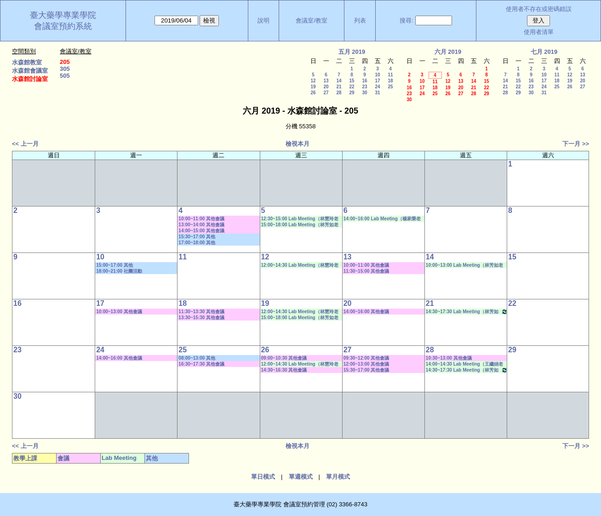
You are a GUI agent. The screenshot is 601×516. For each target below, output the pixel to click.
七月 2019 (544, 51)
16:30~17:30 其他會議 (201, 364)
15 (351, 80)
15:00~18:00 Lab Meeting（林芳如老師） (299, 225)
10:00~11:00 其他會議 (201, 218)
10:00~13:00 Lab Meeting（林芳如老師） (464, 265)
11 (390, 74)
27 (325, 92)
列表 (360, 20)
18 (390, 80)
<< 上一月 (25, 143)
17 (377, 80)
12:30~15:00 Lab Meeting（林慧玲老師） (299, 219)
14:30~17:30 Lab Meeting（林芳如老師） (467, 312)
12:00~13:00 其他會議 (366, 364)
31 (377, 92)
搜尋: (406, 20)
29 (351, 92)
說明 (263, 20)
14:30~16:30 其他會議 (284, 370)
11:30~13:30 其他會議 (201, 311)
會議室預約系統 (63, 26)
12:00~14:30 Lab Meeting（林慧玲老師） (299, 265)
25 (390, 86)
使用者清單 (539, 32)
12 (312, 80)
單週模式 (301, 476)
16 (364, 80)
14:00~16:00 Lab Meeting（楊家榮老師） (382, 219)
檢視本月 (297, 143)
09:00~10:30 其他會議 (284, 358)
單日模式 (263, 476)
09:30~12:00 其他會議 (366, 358)
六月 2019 (448, 51)
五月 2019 (352, 51)
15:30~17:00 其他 (196, 236)
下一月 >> (575, 143)
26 (312, 92)
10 (377, 74)
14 (338, 80)
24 (377, 86)
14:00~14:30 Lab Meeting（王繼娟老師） (464, 364)
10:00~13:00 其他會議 (119, 311)
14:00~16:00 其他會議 (366, 311)
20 (325, 86)
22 (351, 86)
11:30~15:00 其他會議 (366, 271)
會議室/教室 (311, 20)
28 (338, 92)
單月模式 (338, 476)
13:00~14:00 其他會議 (201, 224)
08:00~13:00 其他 (196, 358)
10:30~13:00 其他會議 (449, 358)
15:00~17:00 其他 (114, 265)
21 (338, 86)
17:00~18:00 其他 (196, 242)
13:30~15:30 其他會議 (201, 317)
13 (325, 80)
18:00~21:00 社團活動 (119, 271)
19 (312, 86)
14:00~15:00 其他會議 (201, 230)
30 (364, 92)
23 (364, 86)
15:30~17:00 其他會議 (366, 370)
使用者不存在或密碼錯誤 (539, 9)
